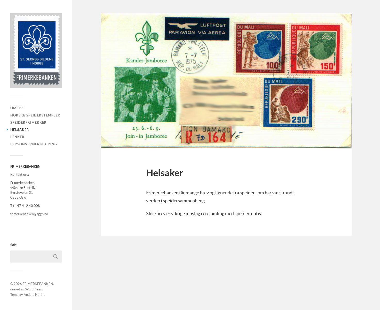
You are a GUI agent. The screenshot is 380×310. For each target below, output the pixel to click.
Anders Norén (34, 294)
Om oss (17, 108)
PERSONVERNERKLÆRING (33, 144)
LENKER (17, 137)
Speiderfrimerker (28, 122)
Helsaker (19, 130)
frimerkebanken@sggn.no (29, 214)
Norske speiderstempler (35, 115)
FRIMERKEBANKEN (38, 284)
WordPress (33, 289)
